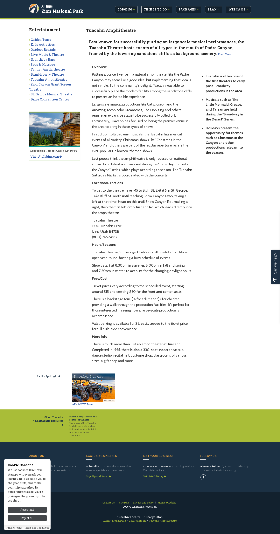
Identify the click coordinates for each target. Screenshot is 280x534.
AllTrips (47, 5)
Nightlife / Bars (43, 59)
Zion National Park (63, 10)
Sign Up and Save (98, 476)
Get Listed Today (154, 476)
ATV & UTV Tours (83, 404)
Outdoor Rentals (43, 49)
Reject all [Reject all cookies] (27, 525)
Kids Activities (43, 44)
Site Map (124, 502)
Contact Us (108, 502)
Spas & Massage (43, 64)
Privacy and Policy (143, 502)
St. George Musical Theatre (52, 94)
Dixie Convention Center (50, 99)
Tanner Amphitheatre (48, 69)
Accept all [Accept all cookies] (27, 516)
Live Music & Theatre (47, 54)
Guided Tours (41, 40)
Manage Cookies (167, 502)
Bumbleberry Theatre (47, 74)
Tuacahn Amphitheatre (49, 79)
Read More (226, 54)
